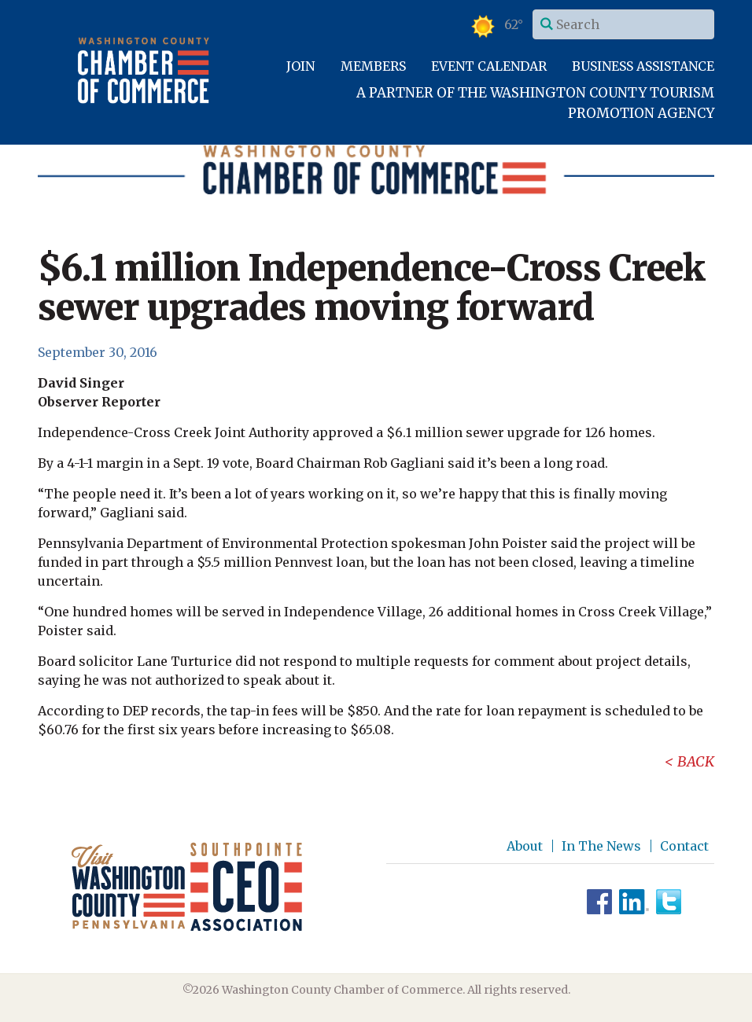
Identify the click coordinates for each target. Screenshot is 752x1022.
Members (373, 66)
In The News (601, 846)
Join (300, 66)
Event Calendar (489, 66)
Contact (684, 846)
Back (695, 761)
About (525, 846)
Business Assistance (643, 66)
